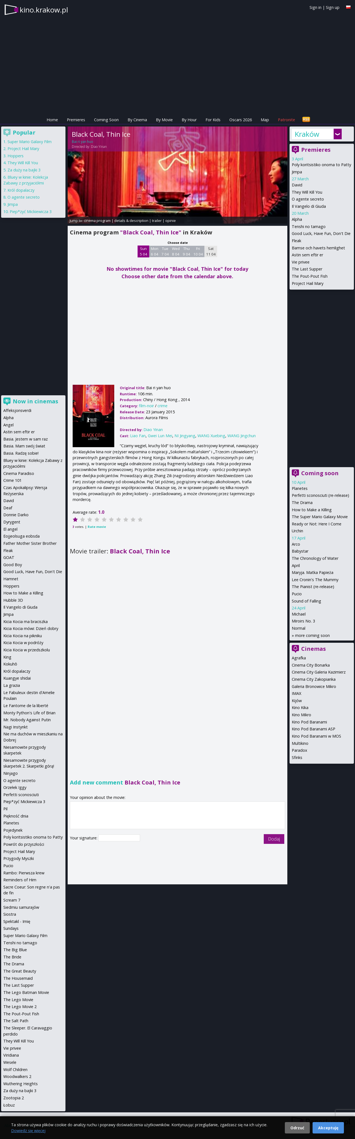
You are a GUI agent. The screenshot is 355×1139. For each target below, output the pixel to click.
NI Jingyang (184, 435)
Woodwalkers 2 (17, 1076)
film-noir (146, 405)
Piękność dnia (15, 816)
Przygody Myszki (18, 858)
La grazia (11, 685)
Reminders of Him (19, 879)
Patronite (286, 119)
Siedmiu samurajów (21, 907)
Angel (8, 424)
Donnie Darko (16, 514)
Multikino (300, 743)
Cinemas (313, 648)
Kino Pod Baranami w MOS (316, 736)
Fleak (296, 240)
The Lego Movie (18, 999)
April (296, 565)
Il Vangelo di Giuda (309, 206)
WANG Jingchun (241, 435)
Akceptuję (328, 1127)
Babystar (300, 551)
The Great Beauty (19, 971)
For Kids (213, 119)
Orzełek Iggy (14, 787)
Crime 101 (12, 480)
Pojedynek (12, 830)
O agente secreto (308, 199)
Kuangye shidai (17, 678)
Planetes (300, 488)
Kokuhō (10, 664)
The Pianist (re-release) (313, 586)
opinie (170, 220)
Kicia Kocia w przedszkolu (26, 649)
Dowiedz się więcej (28, 1130)
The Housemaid (18, 978)
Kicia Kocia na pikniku (22, 635)
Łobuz (9, 1105)
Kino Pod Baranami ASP (313, 729)
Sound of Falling (306, 601)
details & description (131, 220)
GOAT (8, 557)
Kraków (307, 134)
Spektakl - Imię (16, 921)
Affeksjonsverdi (17, 410)
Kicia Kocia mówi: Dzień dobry (30, 628)
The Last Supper (307, 269)
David (297, 185)
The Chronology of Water (315, 558)
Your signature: (84, 838)
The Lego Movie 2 (20, 1006)
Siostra (9, 914)
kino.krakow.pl (44, 10)
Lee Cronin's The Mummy (315, 579)
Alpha (297, 219)
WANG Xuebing (211, 435)
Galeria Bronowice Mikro (314, 686)
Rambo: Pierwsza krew (23, 872)
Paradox (299, 750)
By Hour (189, 119)
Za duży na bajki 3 (23, 170)
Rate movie (97, 527)
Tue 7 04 (165, 251)
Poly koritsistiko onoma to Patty (321, 164)
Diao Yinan (99, 146)
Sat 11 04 (211, 251)
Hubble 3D (13, 600)
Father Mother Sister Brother (30, 543)
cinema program (97, 220)
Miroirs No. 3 (303, 621)
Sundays (11, 928)
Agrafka (299, 657)
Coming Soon (106, 119)
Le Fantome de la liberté (25, 705)
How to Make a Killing (312, 509)
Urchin (297, 530)
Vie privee (301, 262)
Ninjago (10, 773)
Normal (298, 628)
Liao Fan (138, 435)
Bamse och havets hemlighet (318, 247)
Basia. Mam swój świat (24, 446)
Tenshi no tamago (309, 226)
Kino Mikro (301, 714)
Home (52, 119)
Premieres (76, 119)
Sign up (332, 7)
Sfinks (297, 757)
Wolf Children (15, 1069)
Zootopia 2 (13, 1097)
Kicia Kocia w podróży (23, 642)
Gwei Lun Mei (160, 435)
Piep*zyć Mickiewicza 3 (31, 211)
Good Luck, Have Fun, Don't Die (321, 233)
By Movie (164, 119)
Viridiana (11, 1055)
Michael (299, 614)
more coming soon (312, 635)
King (7, 657)
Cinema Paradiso (18, 473)
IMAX (296, 693)
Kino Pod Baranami (309, 722)
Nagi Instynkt (15, 727)
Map (265, 119)
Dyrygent (11, 522)
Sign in (315, 7)
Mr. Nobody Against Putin (27, 719)
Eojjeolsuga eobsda (21, 536)
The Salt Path (15, 1020)
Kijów (297, 700)
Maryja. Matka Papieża (312, 572)
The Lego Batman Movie (26, 992)
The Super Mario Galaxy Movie (320, 516)
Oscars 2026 (240, 119)
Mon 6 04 (154, 251)
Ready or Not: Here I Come (316, 524)
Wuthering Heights (20, 1083)
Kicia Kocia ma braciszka (25, 621)
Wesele (9, 1062)
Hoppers (15, 155)
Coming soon (320, 473)
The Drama (302, 502)
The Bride (12, 957)
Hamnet (10, 578)
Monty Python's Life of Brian (29, 712)
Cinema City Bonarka (311, 665)
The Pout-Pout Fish (310, 276)
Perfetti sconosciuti (21, 794)
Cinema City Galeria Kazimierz (319, 672)
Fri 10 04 (198, 251)
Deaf (7, 507)
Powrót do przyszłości (23, 844)
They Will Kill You (307, 192)
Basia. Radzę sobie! (21, 453)
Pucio (297, 593)
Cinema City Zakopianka (314, 679)
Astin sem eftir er (307, 254)
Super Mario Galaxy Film (29, 141)
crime (163, 405)
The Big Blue (15, 949)
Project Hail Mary (307, 283)
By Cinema (137, 119)
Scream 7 (11, 900)
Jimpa (297, 171)
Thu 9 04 (186, 251)
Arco (296, 544)
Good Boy (12, 564)
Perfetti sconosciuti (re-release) (320, 495)
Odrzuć (297, 1127)
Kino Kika (300, 707)
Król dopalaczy (20, 190)
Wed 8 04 (176, 251)
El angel (10, 529)
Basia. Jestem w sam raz (25, 439)
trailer (157, 220)
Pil (5, 808)
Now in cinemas (35, 401)
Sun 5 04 (143, 251)
